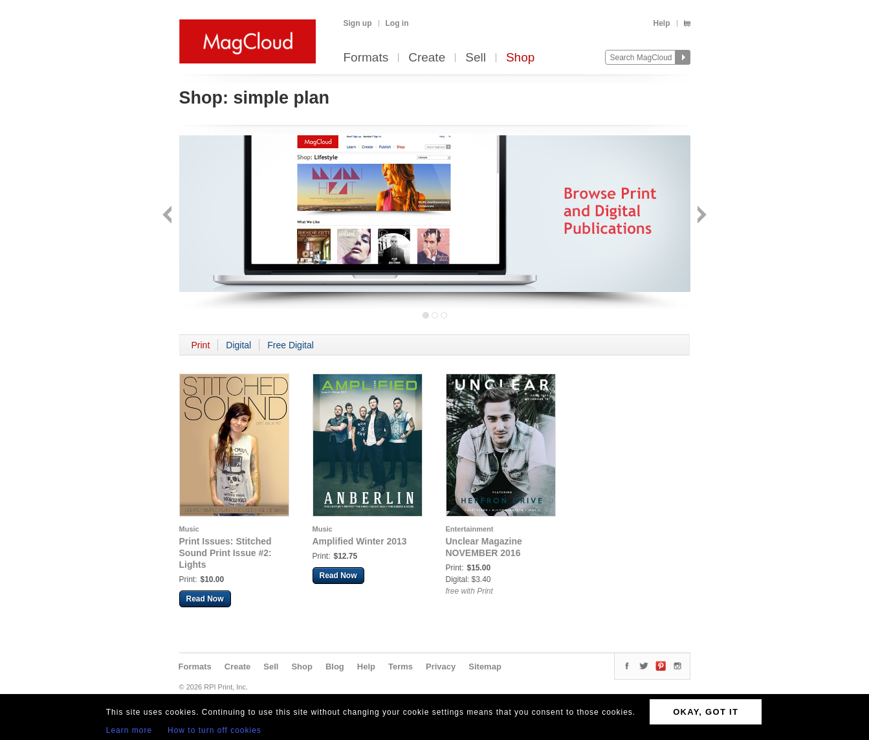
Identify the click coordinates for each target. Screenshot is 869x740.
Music (189, 529)
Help (661, 23)
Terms (400, 666)
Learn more (129, 730)
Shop (520, 58)
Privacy (441, 666)
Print (201, 345)
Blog (334, 666)
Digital (238, 345)
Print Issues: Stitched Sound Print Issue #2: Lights (225, 553)
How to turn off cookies (214, 730)
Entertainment (470, 529)
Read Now (205, 598)
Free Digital (290, 345)
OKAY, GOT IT (705, 712)
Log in (397, 23)
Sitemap (484, 666)
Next (700, 215)
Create (426, 58)
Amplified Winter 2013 (360, 541)
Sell (475, 58)
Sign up (358, 23)
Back (168, 215)
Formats (366, 58)
